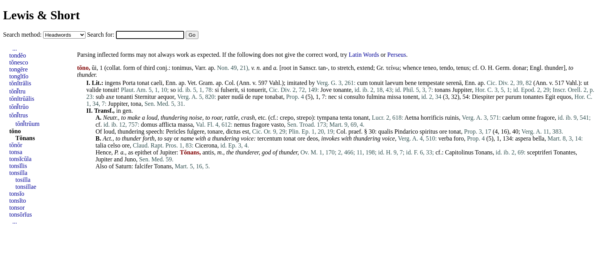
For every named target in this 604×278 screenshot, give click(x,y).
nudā (237, 96)
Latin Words (364, 54)
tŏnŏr (15, 145)
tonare (215, 131)
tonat (143, 83)
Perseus (396, 54)
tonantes (533, 96)
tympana (327, 117)
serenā (454, 83)
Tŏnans (25, 138)
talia (101, 145)
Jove (326, 89)
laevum (394, 83)
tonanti (124, 96)
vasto (277, 124)
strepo (304, 117)
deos (312, 138)
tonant (361, 117)
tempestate (431, 83)
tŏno (15, 131)
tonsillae (25, 186)
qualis (385, 131)
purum (513, 96)
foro (459, 138)
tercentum (269, 138)
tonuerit (256, 89)
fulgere (195, 131)
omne (528, 117)
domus (149, 124)
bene (410, 83)
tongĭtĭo (19, 76)
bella (538, 138)
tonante (342, 89)
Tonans (484, 152)
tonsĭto (17, 200)
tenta (346, 117)
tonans (443, 89)
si (217, 89)
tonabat (274, 96)
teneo (429, 67)
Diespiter (483, 96)
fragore (546, 117)
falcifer (144, 166)
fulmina (376, 96)
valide (93, 89)
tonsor (17, 207)
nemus (242, 124)
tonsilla (18, 173)
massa (185, 124)
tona (136, 103)
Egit (550, 96)
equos (564, 96)
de (248, 96)
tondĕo (17, 55)
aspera (523, 138)
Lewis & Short (41, 15)
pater (224, 96)
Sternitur (145, 96)
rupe (257, 96)
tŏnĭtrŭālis (21, 98)
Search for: (101, 34)
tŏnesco (18, 62)
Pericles (176, 131)
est (245, 131)
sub (100, 96)
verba (445, 138)
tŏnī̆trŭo (19, 106)
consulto (354, 96)
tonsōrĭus (20, 214)
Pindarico (406, 131)
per (500, 96)
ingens (113, 83)
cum (362, 83)
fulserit (229, 89)
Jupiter (168, 152)
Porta (129, 83)
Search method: (23, 34)
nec (332, 96)
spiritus (428, 131)
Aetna (411, 117)
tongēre (18, 69)
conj (161, 67)
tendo (446, 67)
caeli (157, 83)
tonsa (15, 152)
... (14, 48)
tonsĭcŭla (20, 159)
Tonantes (565, 152)
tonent (410, 96)
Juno (130, 159)
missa (394, 96)
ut (586, 83)
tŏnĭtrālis (20, 83)
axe (110, 96)
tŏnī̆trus (18, 115)
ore (443, 131)
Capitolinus (459, 152)
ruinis (452, 117)
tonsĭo (16, 193)
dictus (233, 131)
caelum (511, 117)
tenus (462, 67)
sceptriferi (539, 152)
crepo (287, 117)
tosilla (22, 179)
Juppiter (462, 89)
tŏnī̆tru (17, 91)
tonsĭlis (18, 166)
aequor (166, 96)
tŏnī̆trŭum (27, 123)
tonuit (376, 83)
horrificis (432, 117)
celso (114, 145)
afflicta (167, 124)
